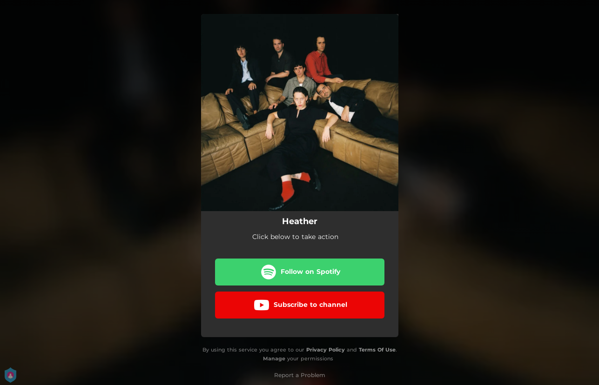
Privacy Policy (325, 349)
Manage (274, 358)
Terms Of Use (377, 349)
